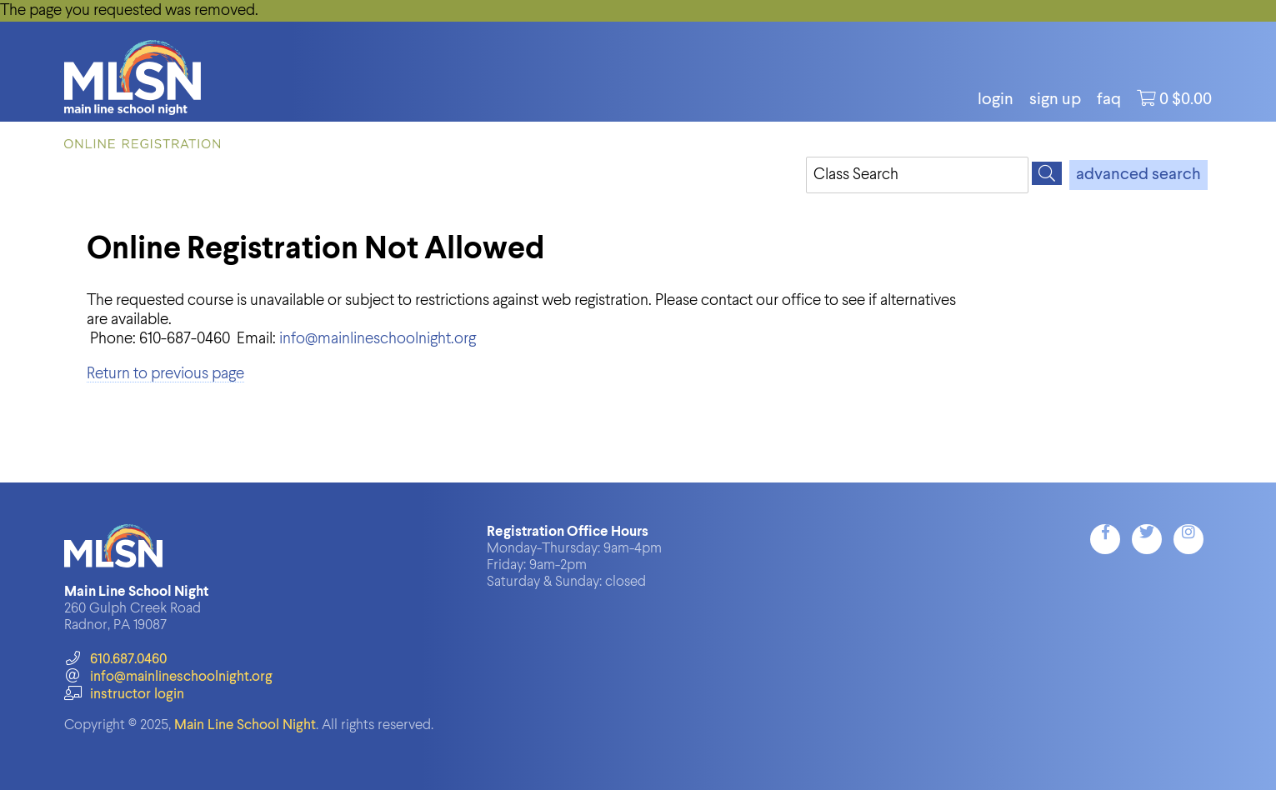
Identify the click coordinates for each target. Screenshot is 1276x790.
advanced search (1138, 175)
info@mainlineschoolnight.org (377, 339)
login (995, 100)
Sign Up (1055, 100)
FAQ (1109, 100)
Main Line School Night (245, 725)
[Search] (1047, 173)
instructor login (124, 695)
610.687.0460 (115, 659)
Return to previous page (165, 374)
